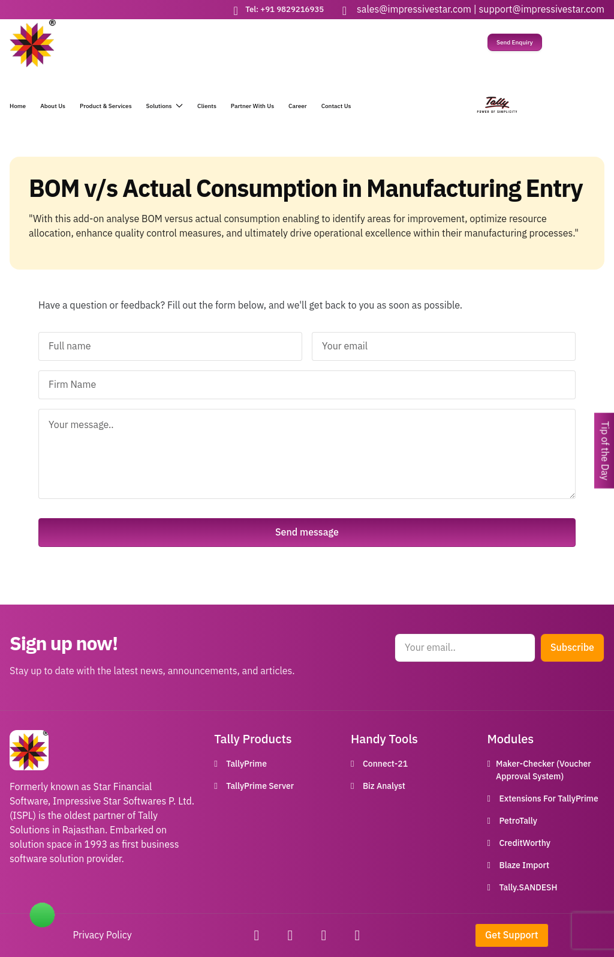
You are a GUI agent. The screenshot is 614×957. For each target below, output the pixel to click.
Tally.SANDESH (528, 887)
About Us (52, 105)
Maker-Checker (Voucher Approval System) (543, 770)
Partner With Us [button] (252, 105)
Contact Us (336, 105)
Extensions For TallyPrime (548, 798)
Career (297, 105)
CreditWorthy (524, 843)
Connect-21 (385, 764)
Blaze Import (524, 865)
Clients (206, 105)
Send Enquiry (514, 42)
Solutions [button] (164, 105)
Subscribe (572, 648)
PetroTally (518, 821)
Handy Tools (384, 739)
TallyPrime (246, 764)
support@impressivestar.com (541, 9)
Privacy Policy (102, 935)
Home (18, 105)
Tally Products (252, 739)
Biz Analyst (384, 786)
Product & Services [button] (106, 105)
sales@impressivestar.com (414, 9)
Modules (510, 739)
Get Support (511, 935)
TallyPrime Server (260, 786)
